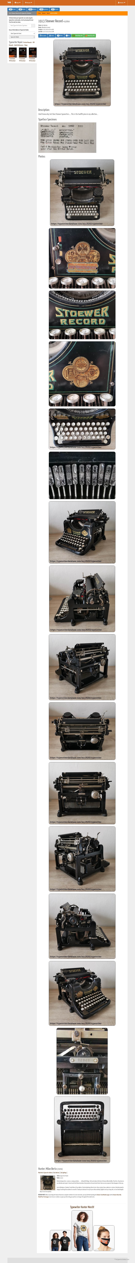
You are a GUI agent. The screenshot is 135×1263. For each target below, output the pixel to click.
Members (121, 2)
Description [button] (43, 35)
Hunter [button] (51, 35)
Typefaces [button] (43, 9)
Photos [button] (60, 36)
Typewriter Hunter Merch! (82, 1207)
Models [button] (22, 9)
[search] (22, 33)
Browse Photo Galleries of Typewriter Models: (19, 30)
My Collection (56, 1172)
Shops (26, 45)
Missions (28, 2)
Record (48, 13)
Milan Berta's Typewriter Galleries (45, 1172)
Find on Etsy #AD (89, 36)
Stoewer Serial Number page (103, 1195)
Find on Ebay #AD (77, 36)
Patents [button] (54, 9)
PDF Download (12, 61)
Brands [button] (12, 9)
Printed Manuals (27, 42)
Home (39, 13)
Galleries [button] (32, 9)
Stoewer (44, 13)
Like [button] (68, 36)
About (18, 2)
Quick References (18, 45)
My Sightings (64, 1172)
